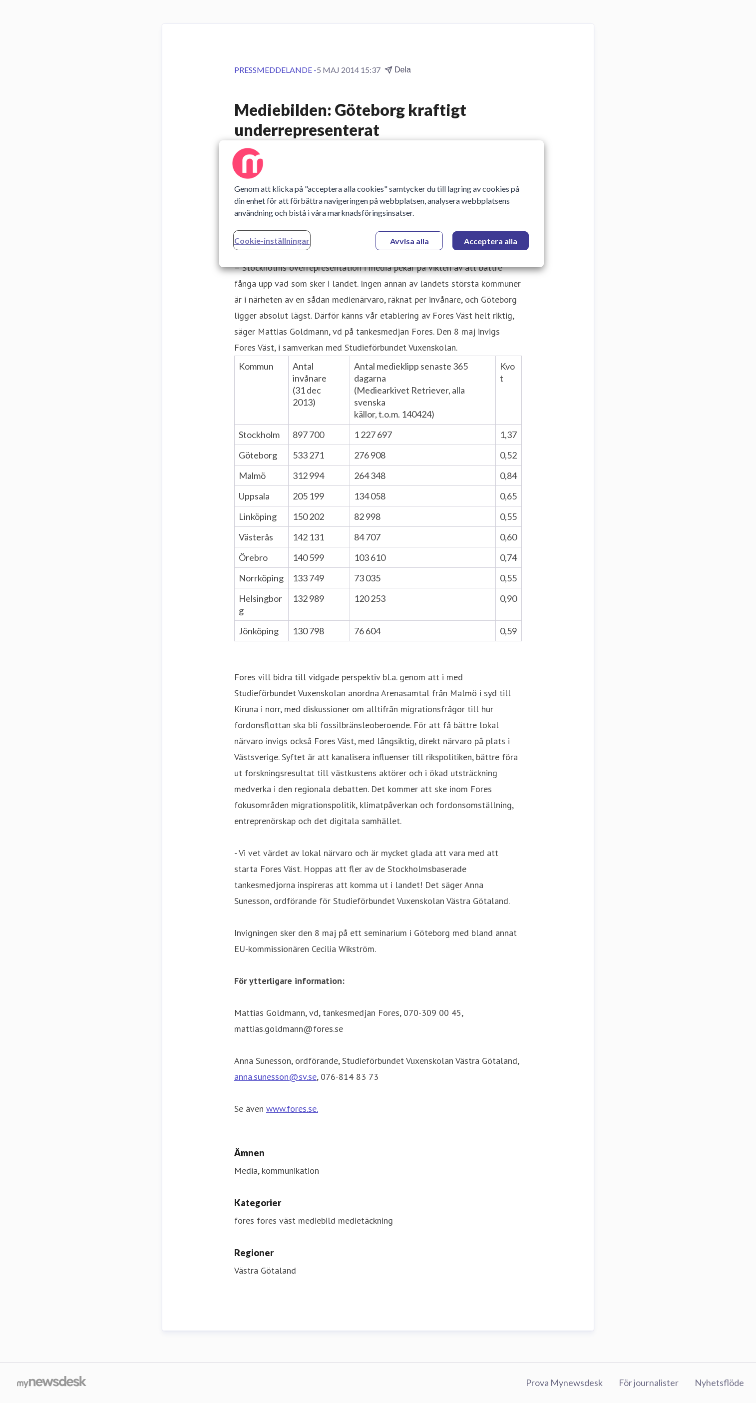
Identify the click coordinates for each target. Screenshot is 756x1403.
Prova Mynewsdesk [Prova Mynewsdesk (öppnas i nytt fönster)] (564, 1382)
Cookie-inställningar (272, 240)
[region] (381, 203)
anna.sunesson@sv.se (275, 1076)
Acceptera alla (490, 241)
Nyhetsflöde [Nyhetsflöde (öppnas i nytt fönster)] (719, 1382)
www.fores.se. (292, 1108)
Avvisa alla (409, 241)
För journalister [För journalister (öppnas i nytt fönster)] (649, 1382)
